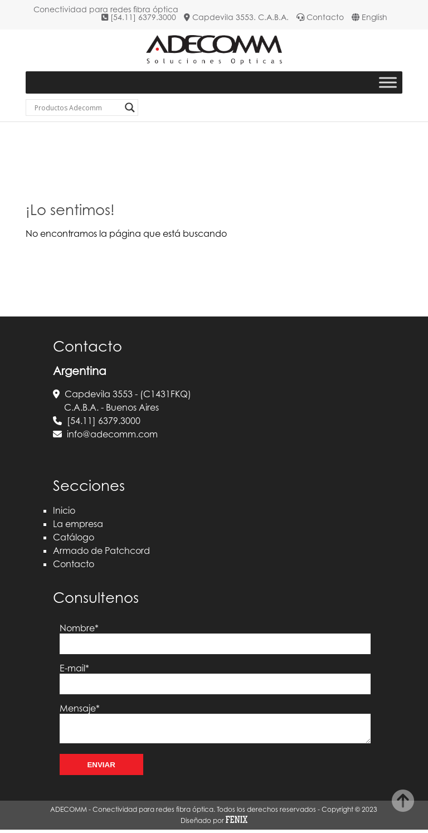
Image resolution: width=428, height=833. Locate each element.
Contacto (325, 17)
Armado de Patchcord (101, 550)
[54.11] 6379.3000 (143, 17)
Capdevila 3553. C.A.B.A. (240, 17)
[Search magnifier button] (130, 107)
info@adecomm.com (112, 434)
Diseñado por (214, 823)
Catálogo (73, 537)
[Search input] (77, 107)
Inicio (64, 510)
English (374, 17)
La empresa (78, 523)
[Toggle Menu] (388, 82)
